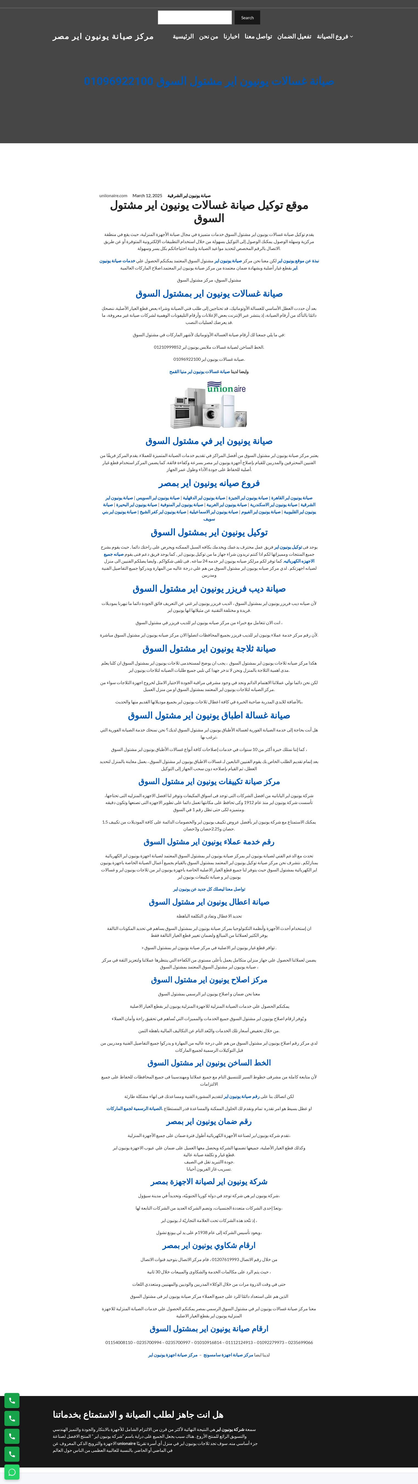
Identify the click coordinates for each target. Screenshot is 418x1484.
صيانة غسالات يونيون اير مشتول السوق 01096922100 (209, 81)
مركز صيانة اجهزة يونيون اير (173, 1354)
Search (247, 17)
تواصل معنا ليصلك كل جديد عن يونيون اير (209, 888)
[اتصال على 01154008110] (11, 1400)
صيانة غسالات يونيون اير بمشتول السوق (209, 293)
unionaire (127, 1443)
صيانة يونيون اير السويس (158, 497)
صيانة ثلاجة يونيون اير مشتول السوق (209, 648)
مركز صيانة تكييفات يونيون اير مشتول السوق (209, 782)
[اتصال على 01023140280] (11, 1436)
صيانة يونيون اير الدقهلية (204, 497)
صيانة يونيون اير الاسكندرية (274, 504)
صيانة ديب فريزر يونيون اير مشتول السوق (209, 588)
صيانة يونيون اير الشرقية (189, 195)
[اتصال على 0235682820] (11, 1418)
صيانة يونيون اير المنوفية (181, 504)
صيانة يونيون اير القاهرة (292, 497)
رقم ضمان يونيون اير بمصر (209, 1121)
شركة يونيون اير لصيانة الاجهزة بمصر (209, 1182)
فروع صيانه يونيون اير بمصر (209, 483)
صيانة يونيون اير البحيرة (136, 504)
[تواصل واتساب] (11, 1472)
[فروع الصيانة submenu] (351, 36)
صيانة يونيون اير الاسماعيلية (213, 511)
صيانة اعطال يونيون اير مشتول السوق (209, 902)
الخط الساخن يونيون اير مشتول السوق (209, 1063)
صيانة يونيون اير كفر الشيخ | (162, 511)
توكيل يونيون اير (288, 546)
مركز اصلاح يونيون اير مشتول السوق (209, 980)
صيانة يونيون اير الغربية (226, 504)
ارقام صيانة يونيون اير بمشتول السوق (209, 1329)
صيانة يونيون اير (228, 260)
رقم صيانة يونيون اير (242, 1096)
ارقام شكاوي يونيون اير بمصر (209, 1245)
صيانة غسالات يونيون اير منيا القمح (199, 371)
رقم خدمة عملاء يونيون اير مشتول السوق (209, 842)
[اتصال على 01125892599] (11, 1454)
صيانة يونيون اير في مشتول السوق (209, 441)
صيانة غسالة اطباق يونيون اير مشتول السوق (209, 715)
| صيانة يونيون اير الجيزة (249, 497)
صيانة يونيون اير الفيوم (261, 511)
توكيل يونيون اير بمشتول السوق (209, 532)
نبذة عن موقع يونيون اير (298, 260)
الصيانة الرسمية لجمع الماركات (134, 1108)
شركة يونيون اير (229, 1429)
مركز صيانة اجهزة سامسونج (228, 1354)
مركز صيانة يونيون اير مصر (103, 36)
